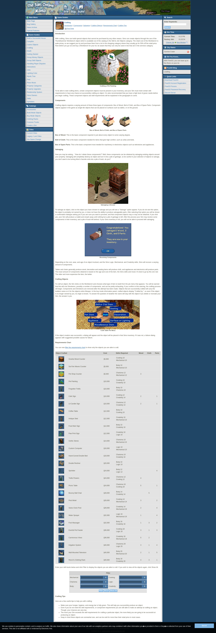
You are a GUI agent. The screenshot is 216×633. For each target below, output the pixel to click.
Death (29, 51)
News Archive (32, 27)
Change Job (170, 42)
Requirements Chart (110, 25)
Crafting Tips (122, 25)
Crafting (30, 48)
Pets (28, 79)
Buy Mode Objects (33, 116)
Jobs (28, 70)
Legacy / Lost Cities (34, 136)
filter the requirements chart (75, 347)
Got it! (204, 626)
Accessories (31, 110)
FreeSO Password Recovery (175, 90)
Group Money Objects (35, 57)
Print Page (69, 28)
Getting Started (32, 54)
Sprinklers (30, 102)
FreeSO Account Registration (175, 83)
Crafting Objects (96, 25)
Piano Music (31, 83)
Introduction (68, 25)
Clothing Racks (32, 119)
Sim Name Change (34, 139)
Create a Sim (32, 125)
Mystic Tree (31, 76)
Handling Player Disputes (36, 64)
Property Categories (34, 86)
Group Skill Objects (34, 60)
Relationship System (34, 92)
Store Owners (32, 95)
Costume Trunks (33, 122)
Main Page (31, 21)
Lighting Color (32, 73)
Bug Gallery (31, 24)
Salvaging (86, 25)
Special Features (33, 31)
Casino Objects (32, 45)
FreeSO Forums (171, 86)
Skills (29, 98)
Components (77, 25)
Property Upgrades (34, 89)
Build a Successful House (36, 38)
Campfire (30, 41)
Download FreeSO (171, 80)
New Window (181, 42)
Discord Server (170, 93)
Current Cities (32, 133)
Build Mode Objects (34, 113)
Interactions (31, 67)
